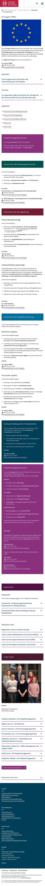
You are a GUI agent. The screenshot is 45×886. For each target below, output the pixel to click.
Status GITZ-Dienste (7, 831)
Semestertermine (7, 812)
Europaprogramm (22, 229)
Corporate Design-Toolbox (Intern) (12, 835)
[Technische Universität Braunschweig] (2, 10)
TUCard (4, 820)
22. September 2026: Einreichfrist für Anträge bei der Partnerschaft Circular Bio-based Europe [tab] (20, 96)
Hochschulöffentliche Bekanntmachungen (14, 840)
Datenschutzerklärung (26, 877)
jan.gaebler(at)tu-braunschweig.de (14, 67)
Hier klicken (28, 147)
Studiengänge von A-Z (8, 816)
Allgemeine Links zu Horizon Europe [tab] (15, 630)
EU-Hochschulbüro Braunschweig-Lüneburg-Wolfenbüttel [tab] (19, 612)
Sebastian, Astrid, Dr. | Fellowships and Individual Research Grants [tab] (17, 740)
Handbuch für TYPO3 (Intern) (10, 833)
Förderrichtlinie (10, 231)
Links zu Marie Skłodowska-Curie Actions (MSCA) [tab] (20, 635)
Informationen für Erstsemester (11, 818)
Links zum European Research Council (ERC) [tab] (18, 639)
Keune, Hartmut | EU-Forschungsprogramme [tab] (19, 729)
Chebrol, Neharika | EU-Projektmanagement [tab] (19, 719)
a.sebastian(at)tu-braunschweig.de (14, 202)
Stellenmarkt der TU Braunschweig (12, 793)
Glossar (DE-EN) (6, 837)
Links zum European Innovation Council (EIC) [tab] (19, 644)
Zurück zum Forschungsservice (12, 768)
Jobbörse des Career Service (10, 795)
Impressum (5, 870)
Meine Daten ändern (8, 839)
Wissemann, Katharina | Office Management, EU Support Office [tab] (20, 747)
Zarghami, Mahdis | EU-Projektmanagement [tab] (19, 758)
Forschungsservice (7, 11)
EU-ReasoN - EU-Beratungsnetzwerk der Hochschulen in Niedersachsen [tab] (17, 604)
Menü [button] (42, 3)
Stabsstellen (34, 10)
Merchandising (6, 797)
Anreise (4, 863)
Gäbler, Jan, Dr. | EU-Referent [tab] (13, 724)
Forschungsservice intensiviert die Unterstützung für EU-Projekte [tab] (15, 80)
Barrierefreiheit (22, 870)
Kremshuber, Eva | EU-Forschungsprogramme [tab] (19, 734)
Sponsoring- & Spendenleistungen (12, 799)
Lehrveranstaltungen (8, 814)
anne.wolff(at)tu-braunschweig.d (16, 561)
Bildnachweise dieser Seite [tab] (9, 777)
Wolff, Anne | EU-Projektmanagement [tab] (16, 753)
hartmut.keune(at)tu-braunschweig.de (15, 195)
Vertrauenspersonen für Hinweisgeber (13, 801)
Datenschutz (13, 870)
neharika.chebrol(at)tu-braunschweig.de (18, 569)
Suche (37, 3)
